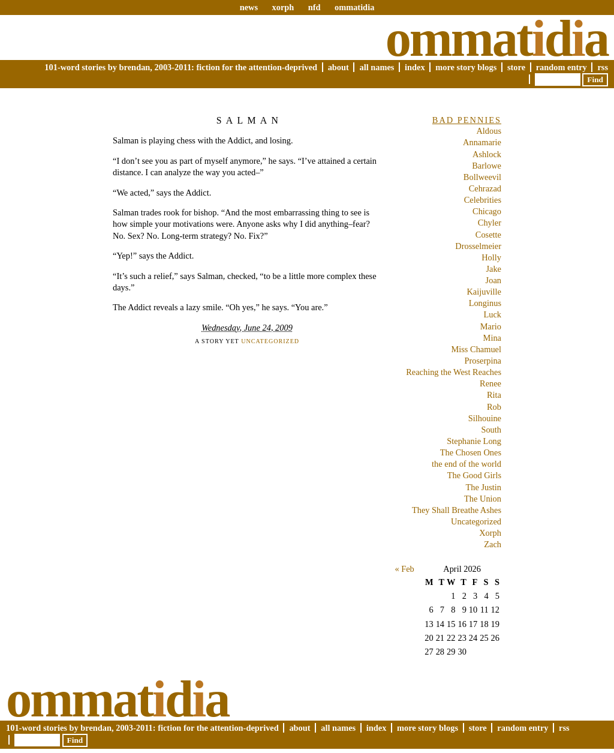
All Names (376, 67)
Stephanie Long (474, 441)
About (338, 67)
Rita (494, 395)
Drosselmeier (478, 246)
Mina (492, 338)
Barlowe (486, 165)
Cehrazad (485, 188)
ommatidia (354, 7)
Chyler (489, 222)
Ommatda (497, 38)
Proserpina (482, 360)
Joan (493, 280)
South (491, 429)
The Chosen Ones (470, 452)
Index (415, 67)
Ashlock (486, 154)
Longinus (485, 303)
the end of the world (466, 464)
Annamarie (482, 142)
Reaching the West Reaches (453, 372)
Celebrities (482, 200)
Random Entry (561, 67)
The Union (482, 498)
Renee (490, 383)
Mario (490, 326)
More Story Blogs (465, 67)
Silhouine (484, 418)
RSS (602, 67)
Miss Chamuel (476, 349)
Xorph (490, 533)
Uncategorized (270, 341)
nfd (314, 7)
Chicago (486, 211)
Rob (494, 407)
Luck (492, 314)
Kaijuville (483, 291)
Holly (491, 257)
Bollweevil (482, 177)
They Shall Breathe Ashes (456, 510)
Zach (492, 544)
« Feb (404, 569)
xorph (283, 7)
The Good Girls (474, 475)
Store (516, 67)
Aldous (488, 131)
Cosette (488, 234)
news (249, 7)
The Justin (483, 487)
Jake (493, 269)
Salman (249, 120)
